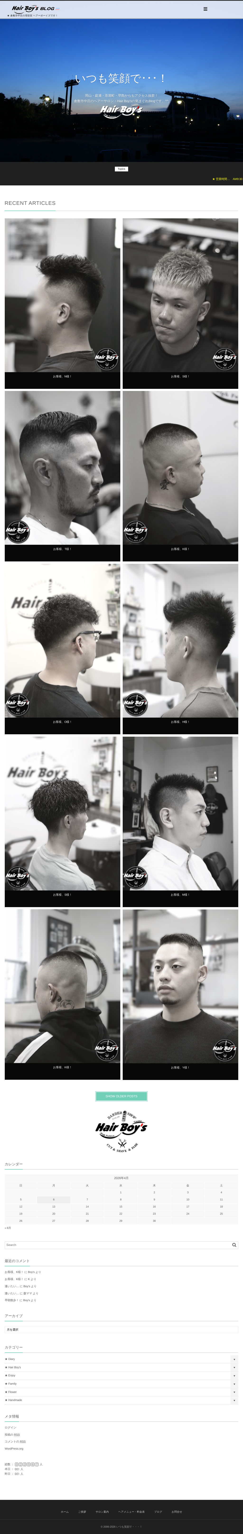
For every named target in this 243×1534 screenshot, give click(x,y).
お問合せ (177, 1512)
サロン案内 (102, 1512)
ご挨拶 (82, 1512)
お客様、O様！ (62, 725)
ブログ (158, 1512)
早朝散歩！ (12, 1300)
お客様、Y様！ (180, 1070)
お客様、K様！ (180, 552)
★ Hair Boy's (13, 1367)
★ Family (11, 1383)
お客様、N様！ (62, 379)
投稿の (12, 1434)
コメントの (15, 1441)
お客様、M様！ (180, 898)
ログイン (10, 1427)
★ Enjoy (10, 1375)
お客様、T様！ (62, 552)
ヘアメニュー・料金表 (131, 1512)
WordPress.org (14, 1448)
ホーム (65, 1512)
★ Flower (11, 1392)
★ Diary (10, 1359)
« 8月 (8, 1228)
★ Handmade (13, 1400)
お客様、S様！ (180, 379)
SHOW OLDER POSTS (121, 1096)
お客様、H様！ (180, 725)
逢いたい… (12, 1286)
